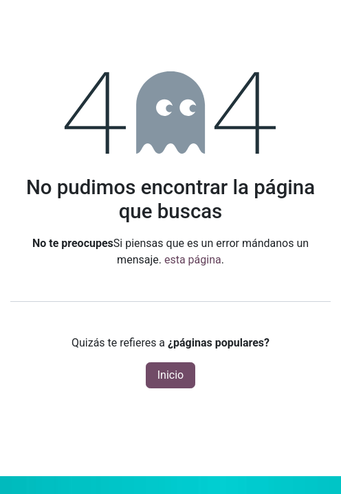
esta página (192, 259)
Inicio (170, 374)
